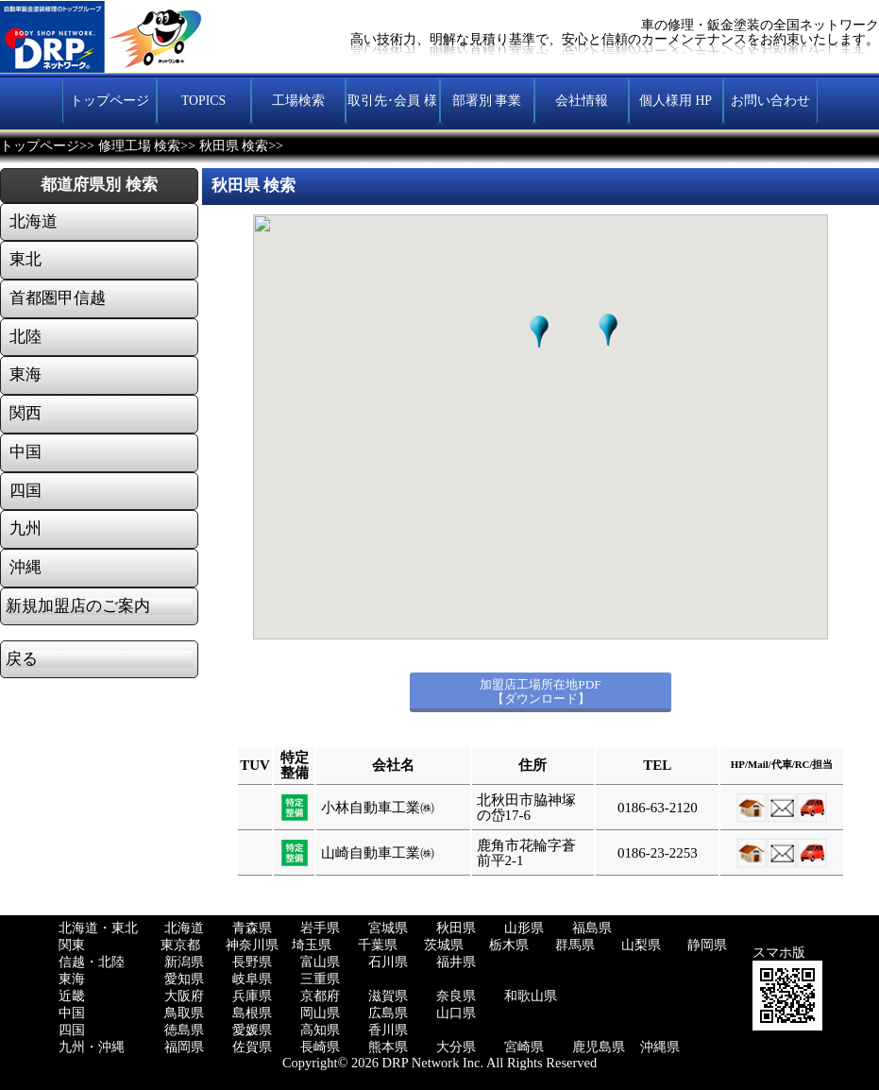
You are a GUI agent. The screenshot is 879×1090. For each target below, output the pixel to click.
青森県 (252, 928)
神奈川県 (252, 945)
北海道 (184, 928)
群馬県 (575, 945)
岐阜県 (252, 979)
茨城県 (444, 945)
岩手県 (320, 928)
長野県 (252, 962)
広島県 (388, 1013)
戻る (22, 659)
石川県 (388, 962)
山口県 (456, 1013)
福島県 (592, 928)
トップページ (39, 146)
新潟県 (184, 962)
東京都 (180, 945)
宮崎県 (524, 1047)
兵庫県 (252, 996)
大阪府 (184, 996)
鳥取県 (184, 1013)
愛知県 (184, 979)
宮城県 (388, 928)
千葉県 (377, 945)
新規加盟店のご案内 (78, 606)
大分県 (456, 1047)
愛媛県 (252, 1030)
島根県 (252, 1013)
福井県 (456, 962)
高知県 (320, 1030)
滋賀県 (388, 996)
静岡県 (707, 945)
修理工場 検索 (139, 146)
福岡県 (184, 1047)
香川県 (388, 1030)
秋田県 (456, 928)
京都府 (320, 996)
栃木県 (509, 945)
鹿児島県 (598, 1047)
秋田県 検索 (233, 146)
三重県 (320, 979)
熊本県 (388, 1047)
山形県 (524, 928)
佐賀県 (252, 1047)
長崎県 (320, 1047)
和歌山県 (530, 996)
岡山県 (320, 1013)
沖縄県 (660, 1047)
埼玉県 (311, 945)
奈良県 (456, 996)
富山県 (320, 962)
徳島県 (184, 1030)
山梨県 (641, 945)
